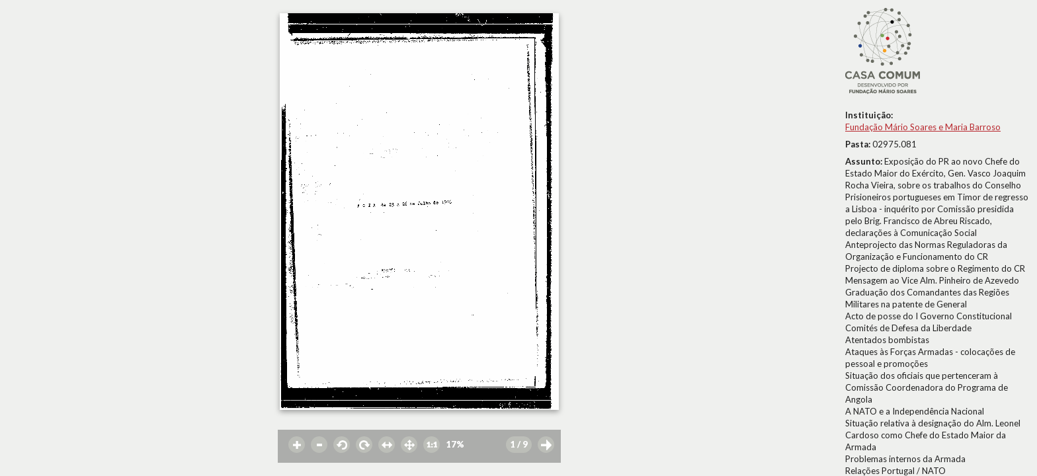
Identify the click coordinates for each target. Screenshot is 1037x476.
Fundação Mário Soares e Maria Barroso (923, 127)
